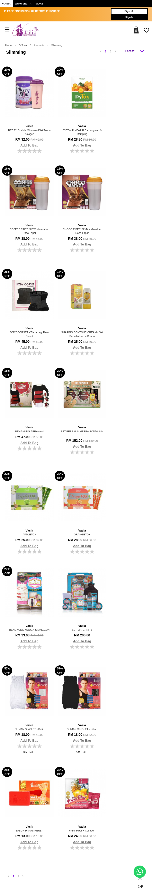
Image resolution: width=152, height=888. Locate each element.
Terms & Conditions (70, 773)
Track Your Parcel (114, 779)
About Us (64, 754)
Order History (66, 767)
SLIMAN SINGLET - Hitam (76, 524)
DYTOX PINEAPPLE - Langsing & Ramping (76, 127)
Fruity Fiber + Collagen (27, 623)
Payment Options (113, 754)
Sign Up (127, 11)
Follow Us (19, 794)
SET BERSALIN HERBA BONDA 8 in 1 (76, 324)
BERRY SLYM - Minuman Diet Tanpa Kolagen (27, 127)
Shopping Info (116, 746)
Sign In (127, 17)
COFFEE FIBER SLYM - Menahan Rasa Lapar (124, 127)
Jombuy (57, 865)
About (15, 746)
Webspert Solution (107, 865)
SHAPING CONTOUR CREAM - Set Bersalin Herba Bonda (124, 224)
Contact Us (110, 773)
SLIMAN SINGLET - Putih (27, 524)
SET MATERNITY (124, 423)
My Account (65, 760)
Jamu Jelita (23, 3)
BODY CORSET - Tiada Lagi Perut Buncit (76, 224)
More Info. (68, 746)
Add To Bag (27, 142)
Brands (57, 794)
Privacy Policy (67, 779)
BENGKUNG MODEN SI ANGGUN (76, 425)
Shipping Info (111, 760)
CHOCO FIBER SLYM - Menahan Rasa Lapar (27, 224)
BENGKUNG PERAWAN (27, 322)
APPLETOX (124, 322)
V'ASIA (6, 3)
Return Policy (111, 767)
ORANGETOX (27, 423)
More (39, 3)
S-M (23, 549)
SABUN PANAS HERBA (124, 524)
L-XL (29, 549)
